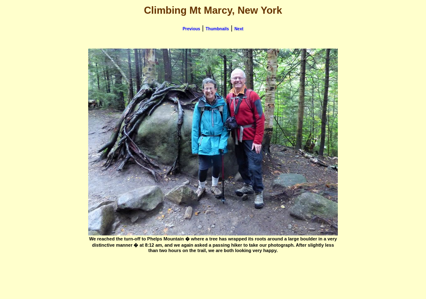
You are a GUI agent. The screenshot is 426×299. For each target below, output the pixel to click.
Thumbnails (217, 29)
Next (238, 29)
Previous (191, 29)
